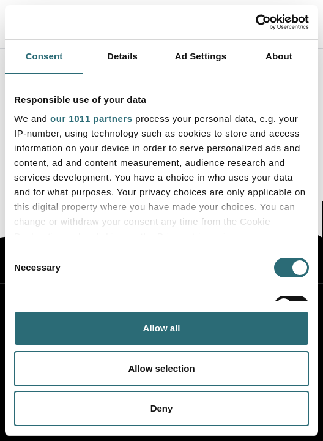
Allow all (161, 328)
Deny (161, 408)
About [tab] (278, 56)
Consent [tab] (44, 56)
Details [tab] (122, 56)
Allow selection (161, 368)
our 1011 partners (91, 118)
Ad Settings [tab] (200, 56)
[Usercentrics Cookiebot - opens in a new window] (255, 22)
